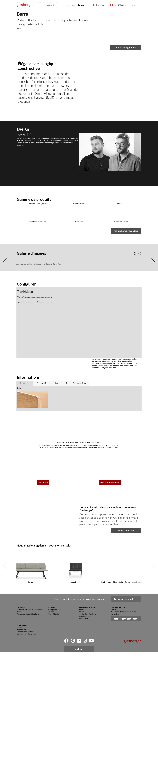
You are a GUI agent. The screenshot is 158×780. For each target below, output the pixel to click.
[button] (111, 5)
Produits (50, 4)
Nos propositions (74, 4)
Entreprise (99, 4)
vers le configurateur (126, 210)
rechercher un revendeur (126, 550)
